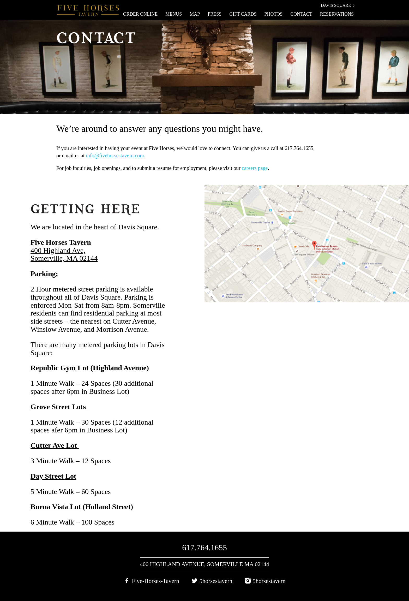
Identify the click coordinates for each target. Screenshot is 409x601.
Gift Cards (242, 14)
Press (214, 14)
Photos (273, 14)
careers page (255, 168)
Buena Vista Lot (56, 507)
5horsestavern (216, 581)
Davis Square (336, 5)
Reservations (337, 14)
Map (195, 14)
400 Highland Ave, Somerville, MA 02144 (64, 254)
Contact (301, 14)
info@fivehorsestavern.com (115, 155)
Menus (173, 14)
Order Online (140, 14)
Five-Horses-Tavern (155, 581)
